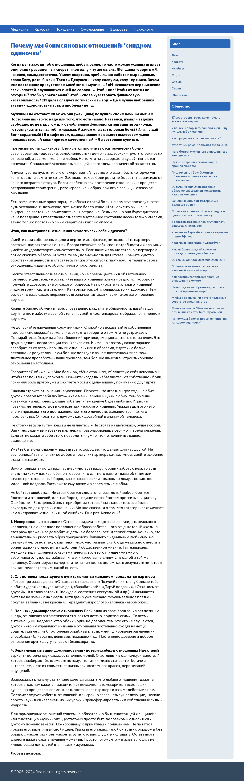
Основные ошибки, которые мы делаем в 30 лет (195, 202)
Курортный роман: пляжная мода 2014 (200, 145)
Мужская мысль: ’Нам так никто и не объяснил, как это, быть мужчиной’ (198, 310)
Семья (176, 88)
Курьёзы (178, 68)
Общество (179, 95)
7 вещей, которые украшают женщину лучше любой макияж (199, 129)
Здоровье (119, 29)
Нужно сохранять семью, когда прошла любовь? (194, 163)
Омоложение (92, 29)
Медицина (19, 29)
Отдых (177, 81)
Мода (176, 75)
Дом (175, 55)
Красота (42, 29)
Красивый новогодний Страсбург (196, 242)
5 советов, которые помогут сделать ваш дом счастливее (198, 223)
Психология (144, 29)
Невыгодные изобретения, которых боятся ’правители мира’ (198, 289)
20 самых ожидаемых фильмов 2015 (198, 259)
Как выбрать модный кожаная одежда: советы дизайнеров (194, 251)
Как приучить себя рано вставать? (196, 138)
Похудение (65, 29)
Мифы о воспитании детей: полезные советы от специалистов (199, 299)
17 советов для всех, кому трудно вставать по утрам (196, 119)
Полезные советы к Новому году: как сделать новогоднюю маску (199, 213)
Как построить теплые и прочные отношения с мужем (195, 278)
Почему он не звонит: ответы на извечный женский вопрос (195, 268)
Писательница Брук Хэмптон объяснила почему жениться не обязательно (194, 176)
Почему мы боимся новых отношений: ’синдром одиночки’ (199, 320)
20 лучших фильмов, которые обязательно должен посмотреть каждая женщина (196, 190)
